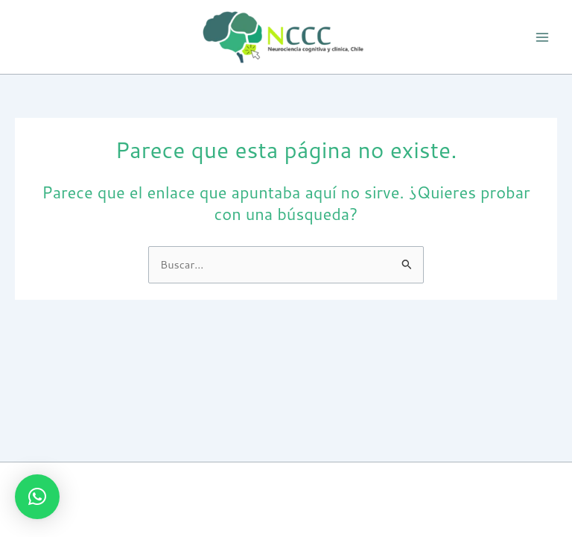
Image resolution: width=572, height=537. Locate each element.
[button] (37, 496)
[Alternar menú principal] (542, 36)
